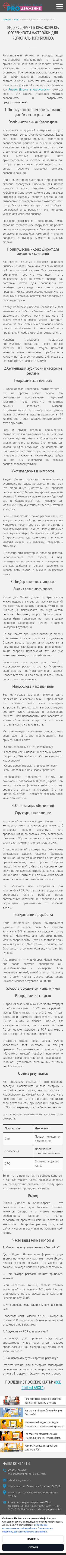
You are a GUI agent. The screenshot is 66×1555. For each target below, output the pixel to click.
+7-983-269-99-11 (18, 1470)
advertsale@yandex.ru (20, 1480)
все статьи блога (41, 1384)
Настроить (33, 1538)
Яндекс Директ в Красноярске (29, 89)
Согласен (33, 1547)
